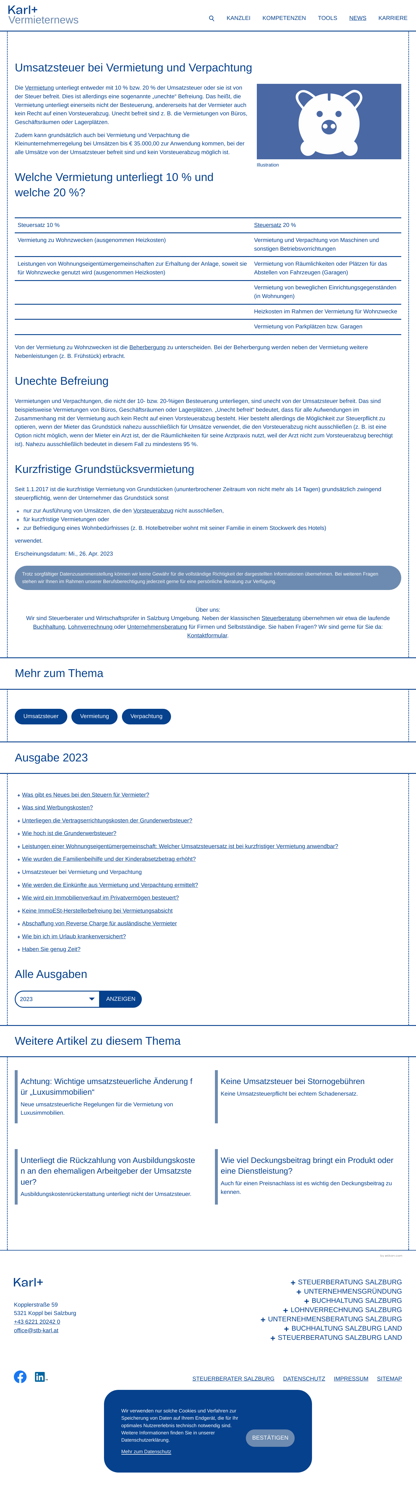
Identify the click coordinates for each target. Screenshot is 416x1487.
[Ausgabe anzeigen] (121, 999)
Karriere (393, 18)
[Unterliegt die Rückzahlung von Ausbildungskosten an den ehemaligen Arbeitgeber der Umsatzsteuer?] (108, 1177)
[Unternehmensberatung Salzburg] (330, 1319)
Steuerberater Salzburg (233, 1379)
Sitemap (389, 1379)
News (357, 18)
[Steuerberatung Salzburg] (330, 1282)
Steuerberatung (281, 618)
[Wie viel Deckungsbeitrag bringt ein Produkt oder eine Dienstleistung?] (308, 1177)
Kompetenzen (284, 18)
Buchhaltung (49, 627)
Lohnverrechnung (91, 627)
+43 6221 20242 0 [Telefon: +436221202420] (37, 1322)
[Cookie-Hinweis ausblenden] (270, 1438)
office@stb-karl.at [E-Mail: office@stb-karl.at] (36, 1330)
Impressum (351, 1379)
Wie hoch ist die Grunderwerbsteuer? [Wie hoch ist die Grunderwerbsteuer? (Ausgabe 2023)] (69, 833)
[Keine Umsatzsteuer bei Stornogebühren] (308, 1096)
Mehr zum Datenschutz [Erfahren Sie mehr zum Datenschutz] (146, 1451)
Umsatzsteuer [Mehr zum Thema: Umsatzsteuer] (41, 716)
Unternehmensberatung (157, 627)
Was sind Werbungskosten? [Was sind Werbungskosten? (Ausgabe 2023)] (57, 807)
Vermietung (39, 88)
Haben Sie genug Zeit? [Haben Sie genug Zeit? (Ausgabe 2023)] (51, 949)
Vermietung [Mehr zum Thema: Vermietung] (94, 716)
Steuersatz (267, 225)
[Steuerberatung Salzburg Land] (330, 1338)
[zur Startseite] (22, 9)
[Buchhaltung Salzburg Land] (330, 1329)
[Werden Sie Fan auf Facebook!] (20, 1377)
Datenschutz (304, 1379)
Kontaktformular (207, 635)
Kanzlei (238, 18)
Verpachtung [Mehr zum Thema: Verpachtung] (146, 716)
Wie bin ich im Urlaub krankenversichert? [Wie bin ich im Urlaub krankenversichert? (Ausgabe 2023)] (74, 936)
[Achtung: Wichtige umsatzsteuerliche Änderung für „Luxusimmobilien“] (108, 1096)
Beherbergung (147, 347)
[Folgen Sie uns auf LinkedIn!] (41, 1377)
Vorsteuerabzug (153, 511)
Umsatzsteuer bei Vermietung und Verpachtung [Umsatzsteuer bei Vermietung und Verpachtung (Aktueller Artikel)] (82, 872)
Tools (327, 18)
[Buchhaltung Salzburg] (330, 1301)
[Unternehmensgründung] (330, 1291)
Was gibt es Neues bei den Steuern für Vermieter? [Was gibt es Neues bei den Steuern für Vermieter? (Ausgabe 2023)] (85, 795)
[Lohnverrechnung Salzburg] (330, 1310)
